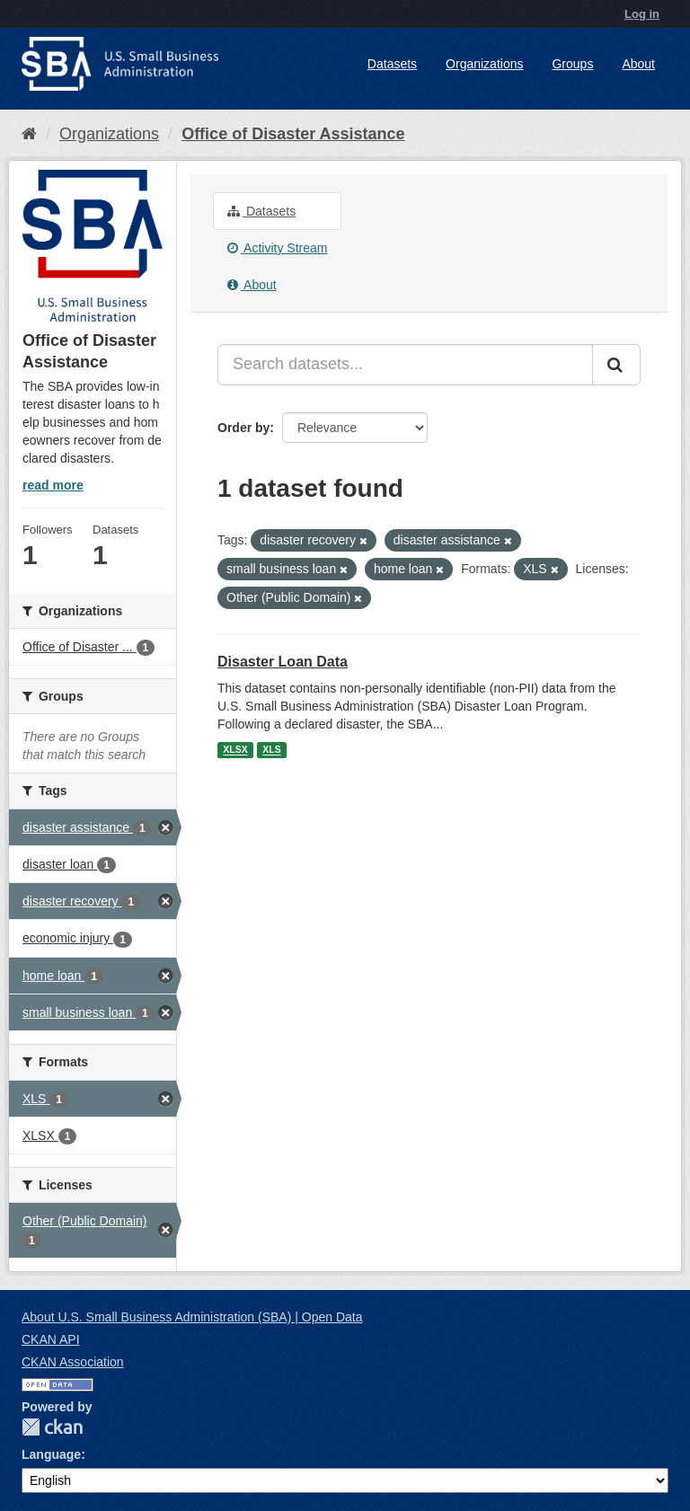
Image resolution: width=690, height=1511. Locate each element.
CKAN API (51, 1339)
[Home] (29, 134)
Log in (641, 14)
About (638, 64)
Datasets (392, 64)
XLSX (235, 750)
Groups (572, 64)
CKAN (52, 1427)
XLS (271, 750)
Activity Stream (277, 248)
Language (51, 1454)
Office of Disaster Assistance (292, 134)
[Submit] (616, 364)
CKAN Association (73, 1362)
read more (53, 485)
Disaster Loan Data (282, 661)
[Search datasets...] (405, 364)
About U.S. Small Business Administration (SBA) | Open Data (192, 1317)
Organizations (484, 64)
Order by (243, 427)
